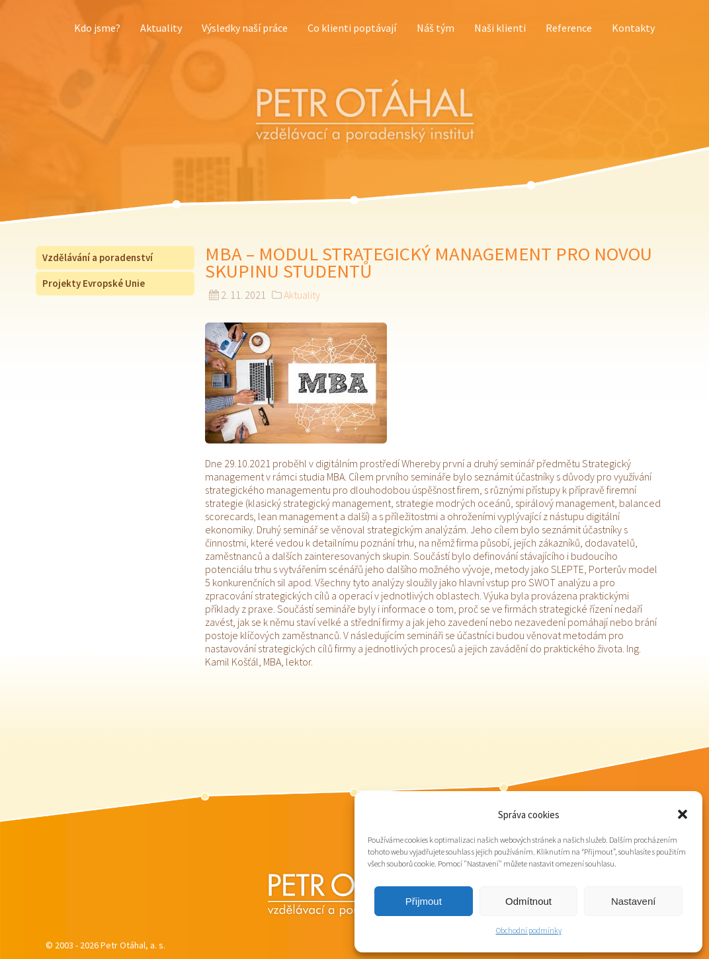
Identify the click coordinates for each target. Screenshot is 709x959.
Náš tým (435, 27)
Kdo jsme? (97, 27)
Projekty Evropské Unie (93, 283)
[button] (682, 814)
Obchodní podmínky (529, 930)
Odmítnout (528, 901)
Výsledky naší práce (245, 27)
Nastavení (633, 901)
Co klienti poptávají (352, 27)
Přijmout (423, 901)
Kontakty (633, 27)
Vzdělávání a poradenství (97, 257)
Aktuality (161, 27)
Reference (569, 27)
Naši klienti (500, 27)
